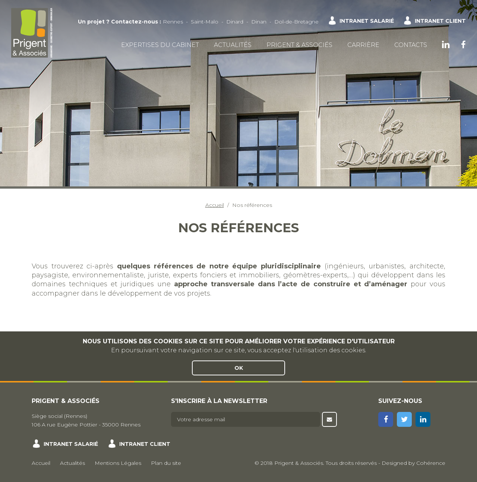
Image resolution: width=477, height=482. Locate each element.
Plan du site (166, 463)
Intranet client (440, 21)
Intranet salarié (366, 21)
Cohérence (430, 463)
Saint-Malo (204, 21)
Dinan (258, 21)
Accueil (214, 205)
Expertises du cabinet (160, 44)
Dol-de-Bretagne (296, 21)
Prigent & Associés (299, 44)
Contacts (410, 44)
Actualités (233, 44)
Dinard (234, 21)
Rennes (173, 21)
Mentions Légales (118, 463)
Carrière (363, 44)
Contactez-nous (134, 21)
